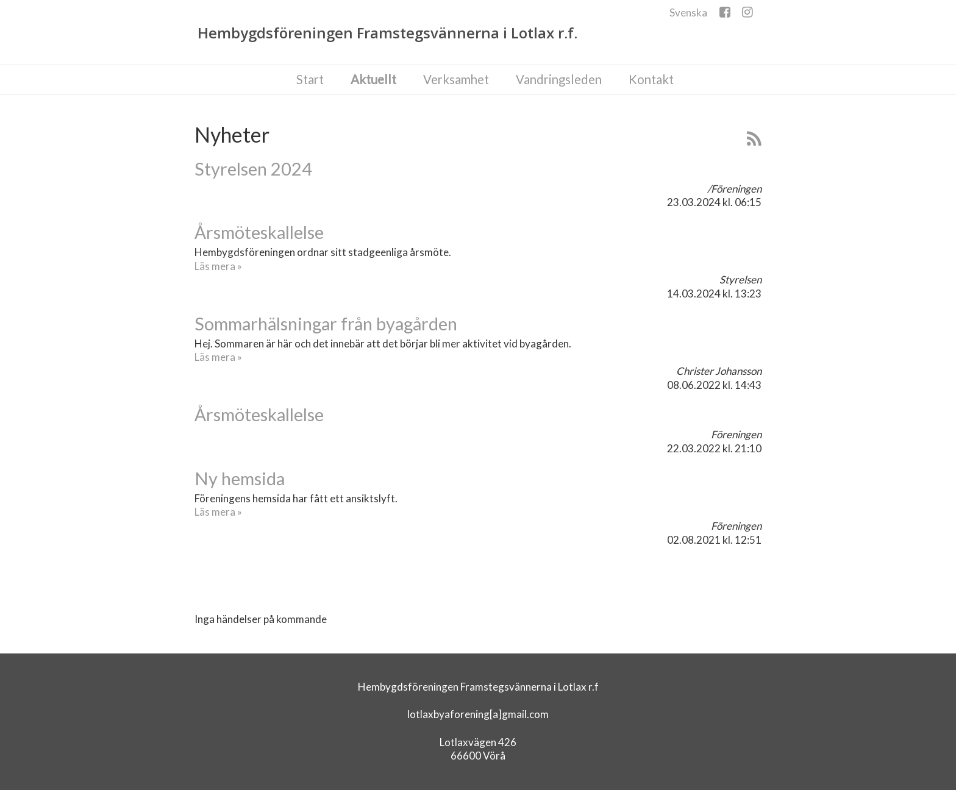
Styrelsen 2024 (253, 168)
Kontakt (651, 80)
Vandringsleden (559, 80)
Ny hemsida (239, 478)
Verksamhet (456, 80)
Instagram (747, 15)
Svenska (688, 12)
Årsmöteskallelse (259, 232)
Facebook (724, 15)
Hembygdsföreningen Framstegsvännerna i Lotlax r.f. (387, 33)
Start (310, 80)
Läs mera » (218, 266)
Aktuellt (373, 80)
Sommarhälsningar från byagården (325, 323)
